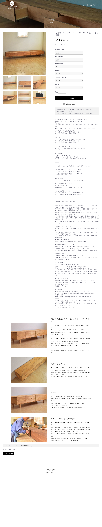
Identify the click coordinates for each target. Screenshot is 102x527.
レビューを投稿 (8, 453)
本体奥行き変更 (59, 50)
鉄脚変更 (57, 70)
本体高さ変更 (59, 57)
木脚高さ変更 (59, 64)
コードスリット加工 (61, 77)
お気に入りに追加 (69, 104)
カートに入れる (69, 98)
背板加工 (57, 84)
